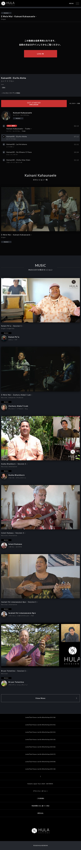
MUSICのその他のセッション (40, 270)
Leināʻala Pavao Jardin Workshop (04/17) (40, 754)
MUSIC (6, 13)
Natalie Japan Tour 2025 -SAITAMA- (40, 784)
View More (40, 698)
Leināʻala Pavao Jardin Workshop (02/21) (40, 732)
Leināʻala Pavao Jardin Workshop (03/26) (40, 747)
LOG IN (40, 54)
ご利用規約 (40, 798)
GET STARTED (34, 103)
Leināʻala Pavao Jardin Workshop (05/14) (40, 769)
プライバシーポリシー (40, 791)
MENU (71, 3)
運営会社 (40, 813)
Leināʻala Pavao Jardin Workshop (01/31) (40, 725)
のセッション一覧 (40, 180)
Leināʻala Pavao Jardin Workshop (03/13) (40, 739)
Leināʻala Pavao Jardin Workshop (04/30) (40, 761)
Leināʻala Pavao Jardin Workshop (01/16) (40, 717)
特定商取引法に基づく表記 (41, 806)
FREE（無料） (11, 125)
